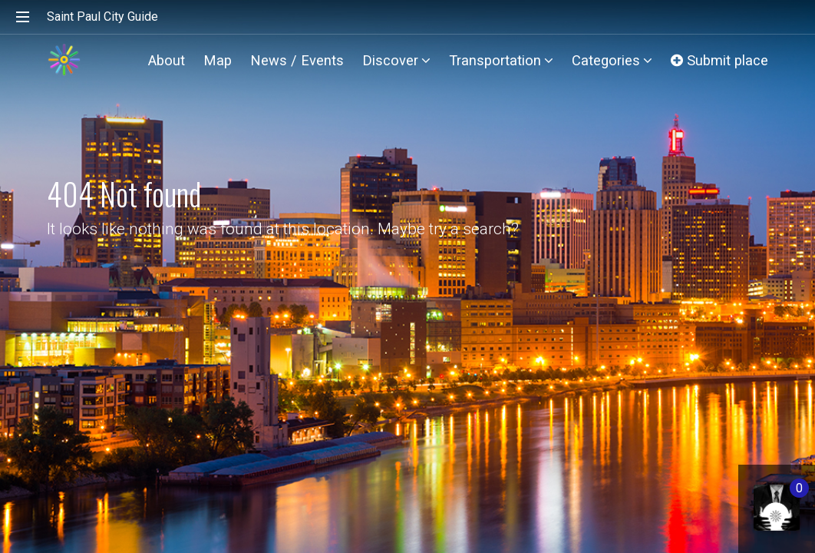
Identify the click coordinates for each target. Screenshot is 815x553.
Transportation (501, 60)
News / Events (297, 60)
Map (217, 60)
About (166, 60)
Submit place (719, 60)
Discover (396, 60)
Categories (612, 60)
